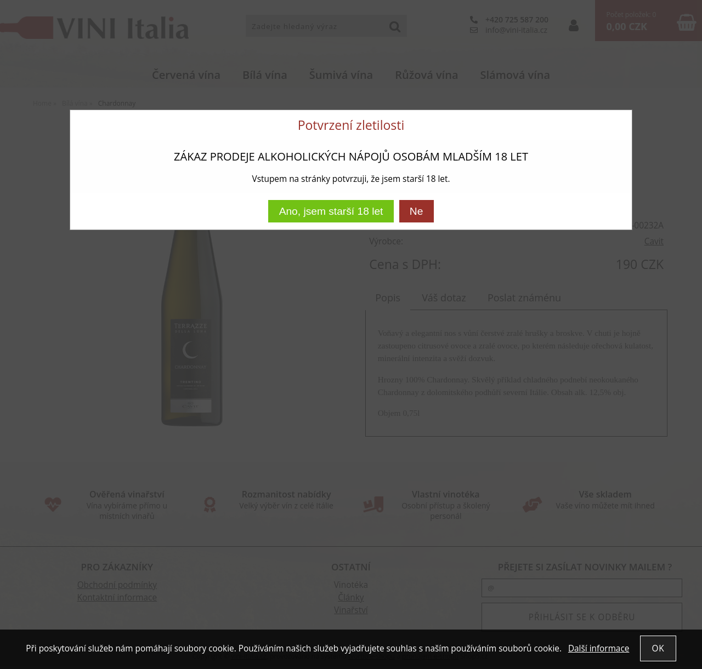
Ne (416, 211)
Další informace (598, 648)
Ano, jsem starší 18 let (331, 211)
